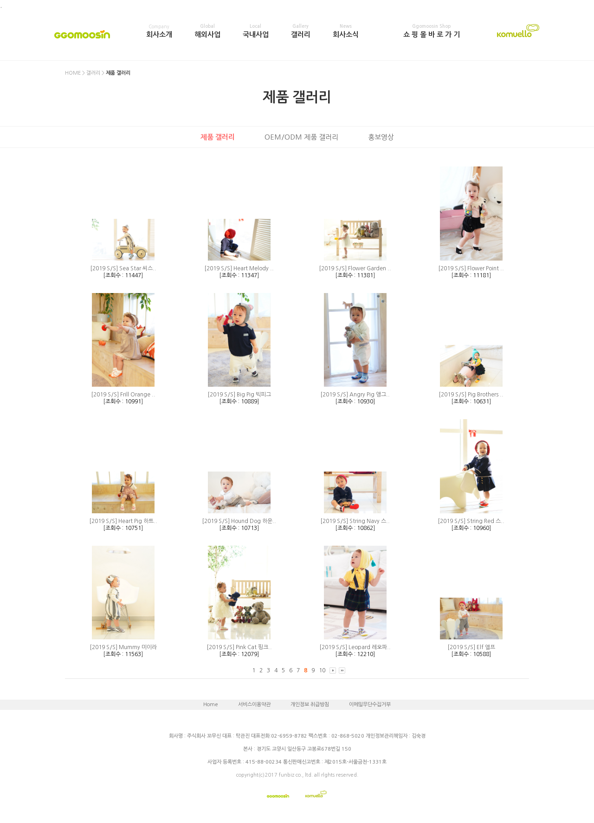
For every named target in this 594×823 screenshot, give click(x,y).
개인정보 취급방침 (310, 704)
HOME (73, 73)
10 (322, 670)
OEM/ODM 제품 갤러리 (301, 137)
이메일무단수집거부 (370, 704)
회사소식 (346, 31)
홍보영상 (381, 137)
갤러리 (300, 31)
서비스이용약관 (254, 704)
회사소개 (159, 31)
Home (210, 704)
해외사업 (207, 31)
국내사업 (256, 31)
